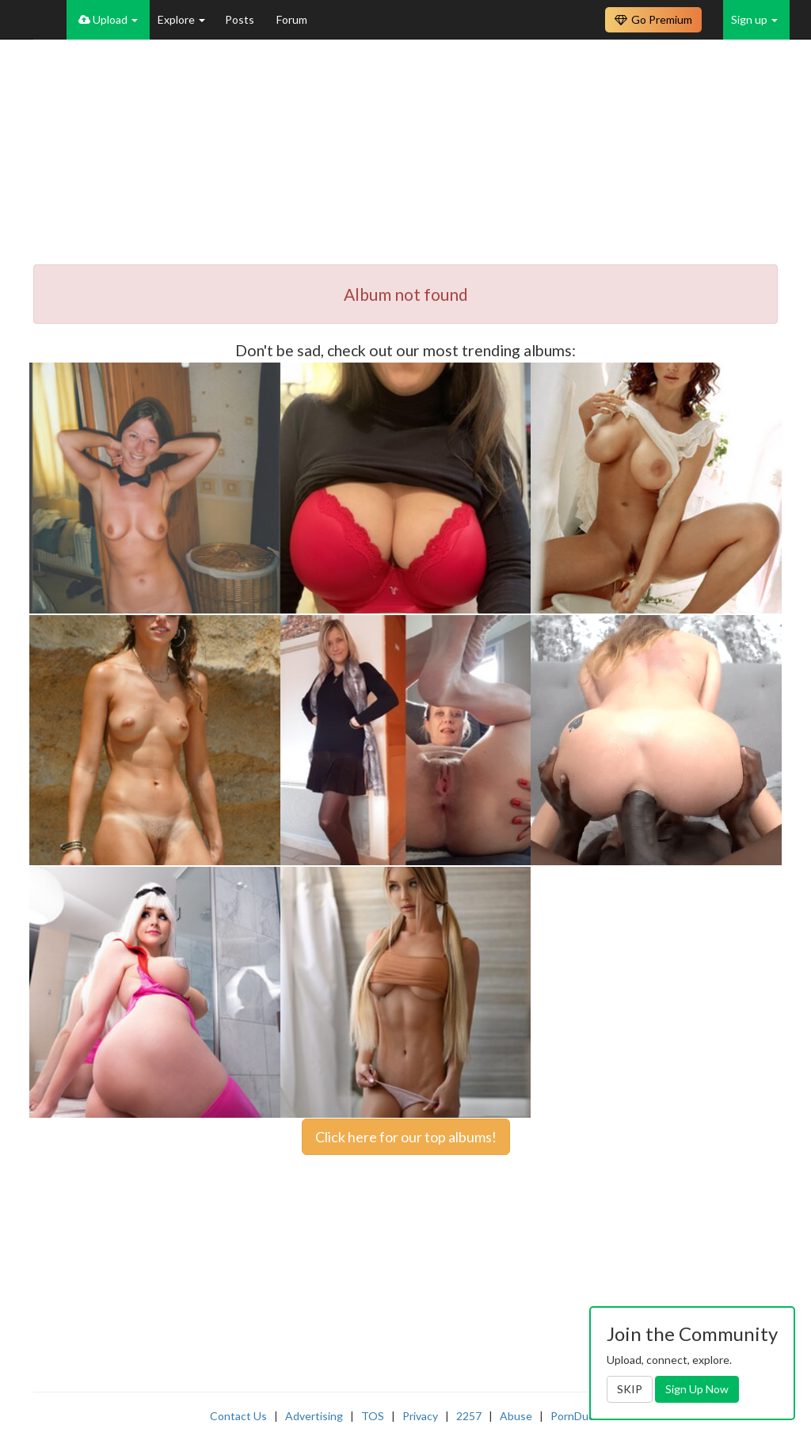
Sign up (754, 19)
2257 (469, 1416)
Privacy (420, 1416)
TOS (372, 1416)
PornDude (575, 1416)
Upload (108, 19)
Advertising (314, 1416)
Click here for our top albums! (406, 1136)
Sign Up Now (697, 1389)
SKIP (629, 1389)
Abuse (516, 1416)
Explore (181, 19)
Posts (241, 19)
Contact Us (238, 1416)
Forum (291, 19)
